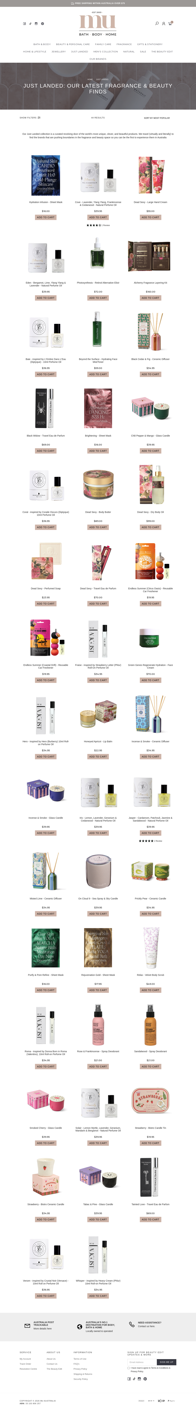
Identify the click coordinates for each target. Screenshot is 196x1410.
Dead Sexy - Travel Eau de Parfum (98, 591)
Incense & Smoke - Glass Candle (46, 821)
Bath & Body (42, 44)
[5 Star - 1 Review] (150, 844)
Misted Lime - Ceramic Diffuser (46, 901)
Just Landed (79, 51)
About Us (51, 1359)
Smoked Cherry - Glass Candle (46, 1130)
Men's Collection (106, 51)
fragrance (87, 137)
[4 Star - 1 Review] (98, 228)
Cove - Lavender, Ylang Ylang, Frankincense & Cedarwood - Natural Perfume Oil (98, 206)
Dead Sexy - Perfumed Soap (46, 591)
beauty (100, 137)
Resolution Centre (28, 1369)
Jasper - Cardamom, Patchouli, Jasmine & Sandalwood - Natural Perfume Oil (150, 822)
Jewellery (59, 51)
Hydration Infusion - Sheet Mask (45, 205)
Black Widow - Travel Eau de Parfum (46, 438)
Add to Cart (45, 220)
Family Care (103, 44)
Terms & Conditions (159, 1368)
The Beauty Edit (162, 51)
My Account (25, 1359)
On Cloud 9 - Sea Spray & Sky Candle (98, 901)
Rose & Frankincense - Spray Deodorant (98, 1054)
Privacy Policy (80, 1369)
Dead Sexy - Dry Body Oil (150, 515)
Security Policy (81, 1379)
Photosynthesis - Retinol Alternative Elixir (98, 285)
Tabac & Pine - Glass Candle (98, 1207)
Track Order (25, 1364)
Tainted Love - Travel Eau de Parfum (150, 1207)
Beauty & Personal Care (73, 44)
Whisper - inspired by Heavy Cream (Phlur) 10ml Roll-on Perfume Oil (98, 1285)
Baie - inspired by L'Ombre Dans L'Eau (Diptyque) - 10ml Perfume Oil (46, 363)
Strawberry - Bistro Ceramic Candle (46, 1207)
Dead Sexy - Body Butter (98, 515)
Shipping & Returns (83, 1374)
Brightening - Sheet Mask (98, 438)
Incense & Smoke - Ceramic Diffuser (150, 744)
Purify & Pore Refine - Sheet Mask (46, 978)
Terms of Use (80, 1359)
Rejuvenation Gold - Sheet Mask (98, 978)
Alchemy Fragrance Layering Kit (150, 285)
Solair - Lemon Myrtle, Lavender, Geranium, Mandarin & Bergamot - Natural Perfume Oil (98, 1132)
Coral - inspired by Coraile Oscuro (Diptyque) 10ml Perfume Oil (45, 516)
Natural (129, 51)
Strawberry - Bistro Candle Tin (150, 1130)
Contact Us (52, 1364)
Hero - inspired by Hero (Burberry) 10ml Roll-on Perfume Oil (45, 746)
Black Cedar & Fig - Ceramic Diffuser (150, 362)
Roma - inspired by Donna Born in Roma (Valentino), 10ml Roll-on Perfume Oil (46, 1056)
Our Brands (98, 59)
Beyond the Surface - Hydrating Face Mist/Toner (98, 363)
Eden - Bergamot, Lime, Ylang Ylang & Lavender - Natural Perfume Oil (46, 287)
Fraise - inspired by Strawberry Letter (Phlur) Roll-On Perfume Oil (98, 669)
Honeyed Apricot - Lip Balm (98, 744)
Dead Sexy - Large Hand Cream (150, 205)
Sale (143, 51)
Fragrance (124, 44)
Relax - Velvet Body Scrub (150, 978)
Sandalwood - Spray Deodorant (150, 1054)
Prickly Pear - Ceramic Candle (150, 901)
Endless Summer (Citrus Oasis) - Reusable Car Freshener (150, 593)
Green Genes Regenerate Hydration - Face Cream (150, 669)
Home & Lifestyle (34, 51)
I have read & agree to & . (149, 1370)
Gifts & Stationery (150, 44)
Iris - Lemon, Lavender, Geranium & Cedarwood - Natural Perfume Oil (98, 822)
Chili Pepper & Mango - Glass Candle (150, 438)
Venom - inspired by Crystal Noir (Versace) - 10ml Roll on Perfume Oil (45, 1285)
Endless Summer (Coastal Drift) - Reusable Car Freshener (45, 669)
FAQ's (76, 1364)
